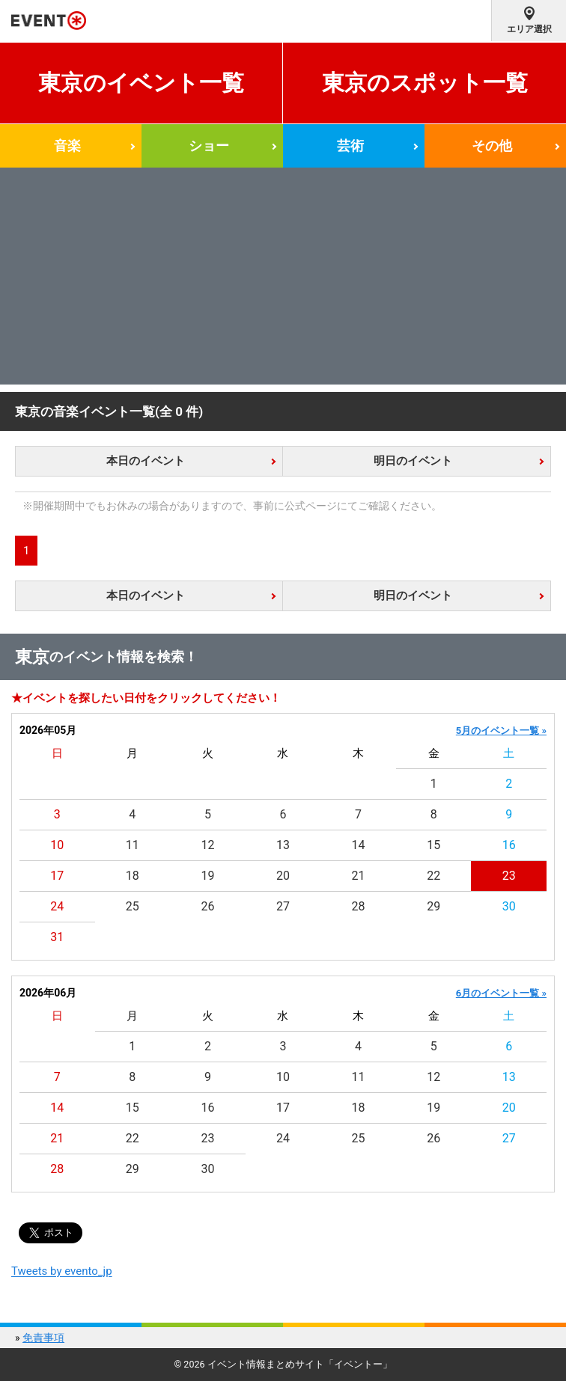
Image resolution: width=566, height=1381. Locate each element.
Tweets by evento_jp (61, 1271)
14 (358, 845)
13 (283, 845)
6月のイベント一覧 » (501, 993)
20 (283, 876)
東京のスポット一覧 (425, 83)
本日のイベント (145, 461)
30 (509, 906)
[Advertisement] (283, 280)
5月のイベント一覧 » (501, 730)
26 (207, 906)
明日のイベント (413, 461)
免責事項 (43, 1338)
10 (57, 845)
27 (283, 906)
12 (207, 845)
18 (132, 876)
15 (433, 845)
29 (433, 906)
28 (358, 906)
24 (57, 906)
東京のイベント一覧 (141, 83)
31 (57, 937)
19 (207, 876)
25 (132, 906)
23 (509, 876)
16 (509, 845)
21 (358, 876)
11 (132, 845)
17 (57, 876)
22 (433, 876)
